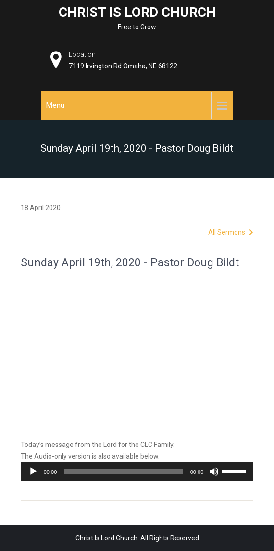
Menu (55, 105)
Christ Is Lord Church (137, 12)
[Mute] (214, 471)
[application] (137, 471)
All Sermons (230, 232)
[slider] (123, 471)
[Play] (33, 471)
